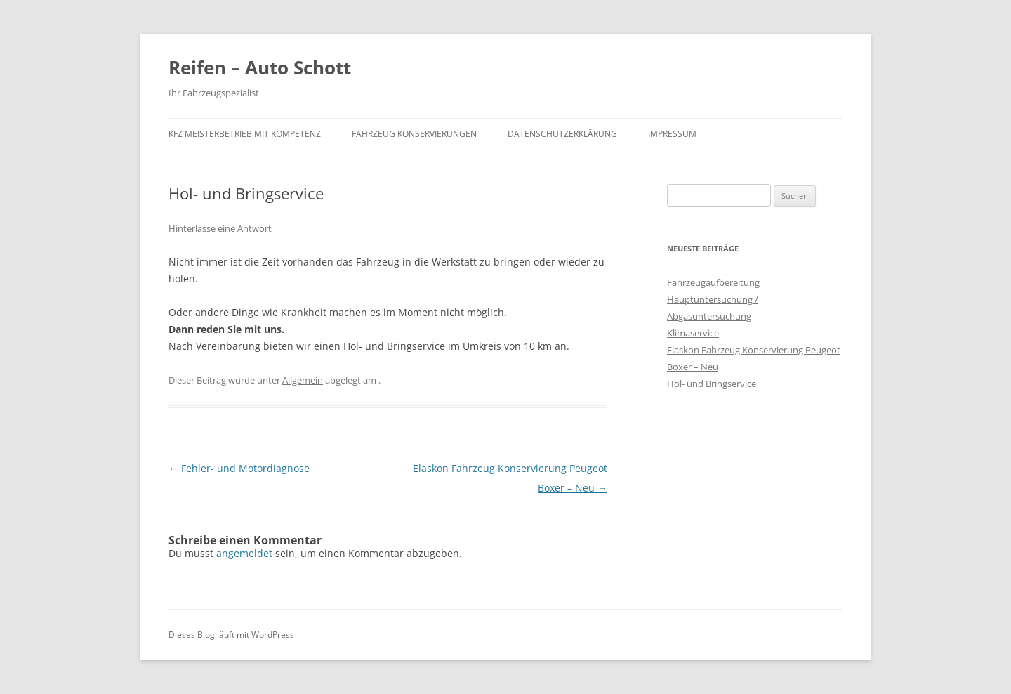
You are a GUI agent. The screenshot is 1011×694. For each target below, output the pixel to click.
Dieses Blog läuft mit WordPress (231, 635)
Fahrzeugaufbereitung (713, 282)
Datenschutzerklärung (562, 134)
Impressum (672, 134)
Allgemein (302, 380)
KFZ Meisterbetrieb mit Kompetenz (244, 134)
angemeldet (244, 553)
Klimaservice (693, 333)
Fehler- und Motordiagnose (239, 468)
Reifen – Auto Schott (259, 67)
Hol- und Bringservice (711, 383)
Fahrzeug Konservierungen (414, 134)
